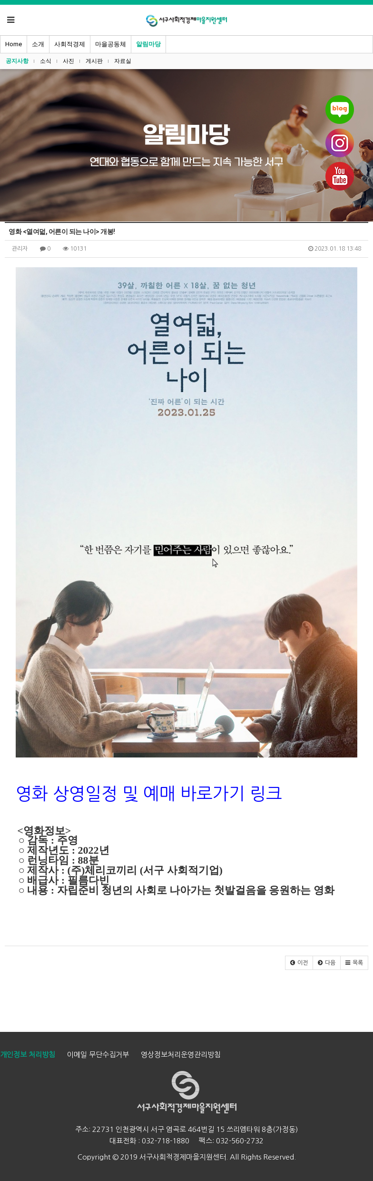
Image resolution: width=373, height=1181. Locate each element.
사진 (68, 61)
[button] (299, 963)
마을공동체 (110, 44)
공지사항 (17, 61)
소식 (45, 61)
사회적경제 (69, 44)
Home (13, 44)
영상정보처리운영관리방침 (181, 1054)
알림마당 (148, 44)
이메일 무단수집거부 (98, 1054)
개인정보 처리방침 (27, 1054)
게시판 (94, 61)
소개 (38, 44)
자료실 (122, 61)
